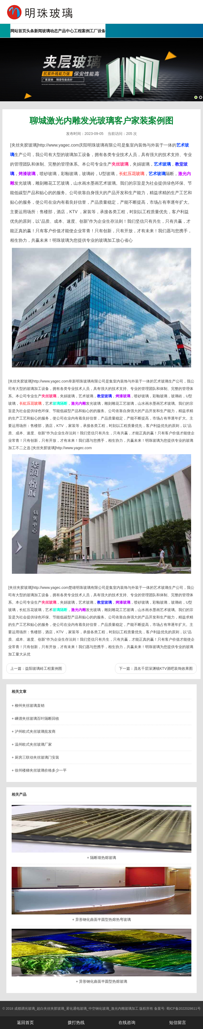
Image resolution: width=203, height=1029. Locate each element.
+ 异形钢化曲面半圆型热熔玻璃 (101, 981)
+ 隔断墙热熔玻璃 (101, 857)
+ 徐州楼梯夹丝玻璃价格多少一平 (39, 770)
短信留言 (177, 1022)
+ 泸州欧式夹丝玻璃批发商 (34, 731)
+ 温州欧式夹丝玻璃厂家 (32, 744)
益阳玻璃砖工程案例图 (43, 668)
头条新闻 (34, 31)
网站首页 (18, 31)
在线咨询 (126, 1022)
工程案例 (82, 31)
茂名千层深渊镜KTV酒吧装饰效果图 (163, 668)
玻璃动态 (50, 31)
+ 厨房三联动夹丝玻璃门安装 (35, 757)
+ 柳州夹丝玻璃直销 (28, 705)
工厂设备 (97, 31)
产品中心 (66, 31)
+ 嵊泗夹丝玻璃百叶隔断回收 (35, 718)
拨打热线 (76, 1022)
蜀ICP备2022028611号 (183, 1008)
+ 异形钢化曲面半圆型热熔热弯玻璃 (101, 919)
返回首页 (25, 1022)
